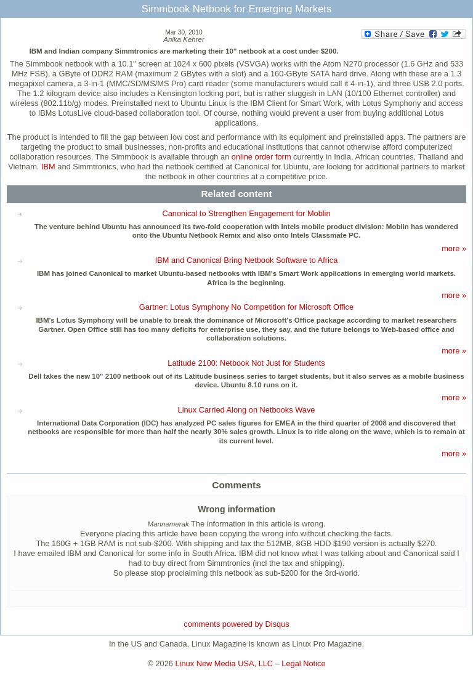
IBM (48, 166)
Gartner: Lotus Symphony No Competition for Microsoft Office (246, 307)
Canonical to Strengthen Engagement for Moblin (246, 213)
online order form (261, 156)
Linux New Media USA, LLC (224, 663)
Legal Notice (303, 663)
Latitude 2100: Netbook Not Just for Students (246, 363)
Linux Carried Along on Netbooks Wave (246, 409)
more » (454, 248)
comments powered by (236, 624)
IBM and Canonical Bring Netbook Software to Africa (246, 260)
